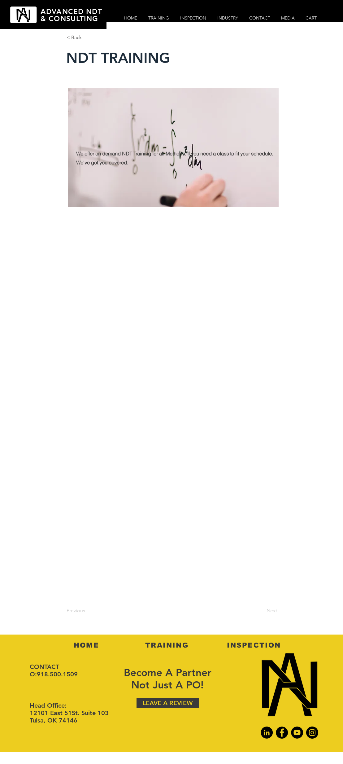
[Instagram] (312, 733)
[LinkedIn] (267, 733)
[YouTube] (297, 733)
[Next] (261, 611)
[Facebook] (282, 733)
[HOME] (87, 645)
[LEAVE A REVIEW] (168, 703)
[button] (87, 37)
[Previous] (87, 611)
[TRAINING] (167, 645)
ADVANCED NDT (71, 11)
